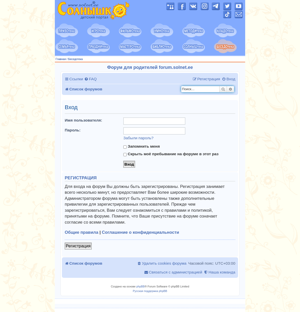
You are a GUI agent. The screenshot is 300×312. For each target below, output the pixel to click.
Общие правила (81, 232)
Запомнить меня (141, 146)
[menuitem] (90, 79)
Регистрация (78, 246)
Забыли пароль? (138, 138)
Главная (61, 59)
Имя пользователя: (83, 120)
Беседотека (75, 59)
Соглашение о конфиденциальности (140, 232)
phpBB (140, 286)
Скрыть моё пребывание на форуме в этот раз (171, 154)
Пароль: (72, 130)
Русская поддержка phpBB (150, 290)
